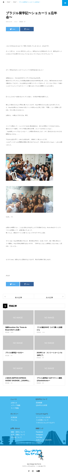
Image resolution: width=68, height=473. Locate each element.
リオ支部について (42, 420)
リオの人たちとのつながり (45, 422)
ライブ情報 (15, 408)
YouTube (39, 437)
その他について (16, 437)
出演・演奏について (18, 434)
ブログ (15, 21)
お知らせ (14, 403)
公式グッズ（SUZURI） (44, 440)
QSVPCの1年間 (41, 405)
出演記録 (14, 417)
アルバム (14, 420)
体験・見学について (18, 432)
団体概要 (39, 403)
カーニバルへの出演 (43, 417)
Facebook (39, 432)
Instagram (39, 434)
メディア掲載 (15, 405)
